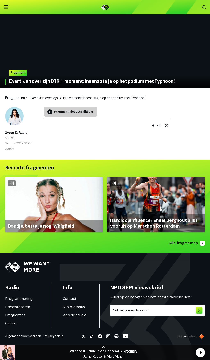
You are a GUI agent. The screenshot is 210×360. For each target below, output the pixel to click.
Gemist (11, 323)
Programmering (18, 299)
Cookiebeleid (186, 336)
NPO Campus (74, 307)
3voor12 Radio (16, 132)
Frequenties (15, 315)
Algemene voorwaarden (23, 336)
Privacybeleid (53, 336)
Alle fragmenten (187, 243)
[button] (200, 352)
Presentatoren (17, 307)
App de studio (75, 315)
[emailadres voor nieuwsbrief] (157, 310)
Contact (69, 299)
